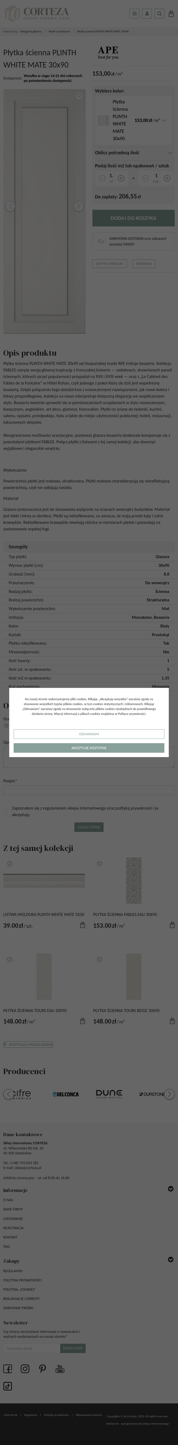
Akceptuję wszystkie (89, 748)
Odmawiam (89, 734)
